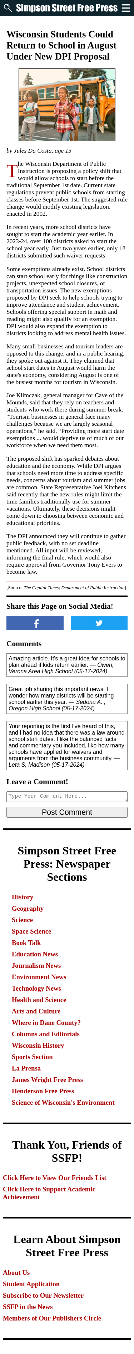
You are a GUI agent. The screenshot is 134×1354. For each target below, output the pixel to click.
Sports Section (32, 1057)
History (22, 897)
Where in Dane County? (46, 1022)
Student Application (31, 1284)
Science (22, 920)
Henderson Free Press (43, 1091)
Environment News (39, 977)
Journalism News (36, 965)
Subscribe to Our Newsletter (43, 1295)
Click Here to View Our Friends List (54, 1177)
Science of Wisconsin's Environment (63, 1102)
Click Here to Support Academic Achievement (49, 1193)
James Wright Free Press (47, 1079)
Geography (28, 908)
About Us (16, 1272)
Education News (35, 954)
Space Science (31, 931)
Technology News (36, 988)
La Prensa (26, 1068)
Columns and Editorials (46, 1034)
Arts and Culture (36, 1011)
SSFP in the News (28, 1306)
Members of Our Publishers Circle (52, 1318)
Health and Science (39, 999)
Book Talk (26, 942)
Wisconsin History (38, 1045)
